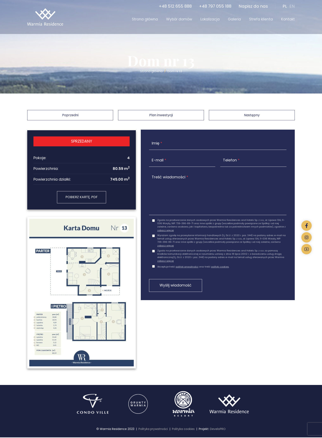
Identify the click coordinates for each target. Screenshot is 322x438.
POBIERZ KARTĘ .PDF (81, 197)
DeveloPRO (218, 429)
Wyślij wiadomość (178, 286)
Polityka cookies (183, 429)
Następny (252, 115)
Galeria (234, 19)
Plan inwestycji (161, 115)
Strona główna (145, 19)
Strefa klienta (261, 19)
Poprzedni (70, 115)
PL (285, 6)
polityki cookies (220, 267)
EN (292, 6)
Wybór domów (179, 19)
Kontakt (288, 19)
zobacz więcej (165, 231)
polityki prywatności (187, 267)
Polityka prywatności (153, 429)
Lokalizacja (210, 19)
